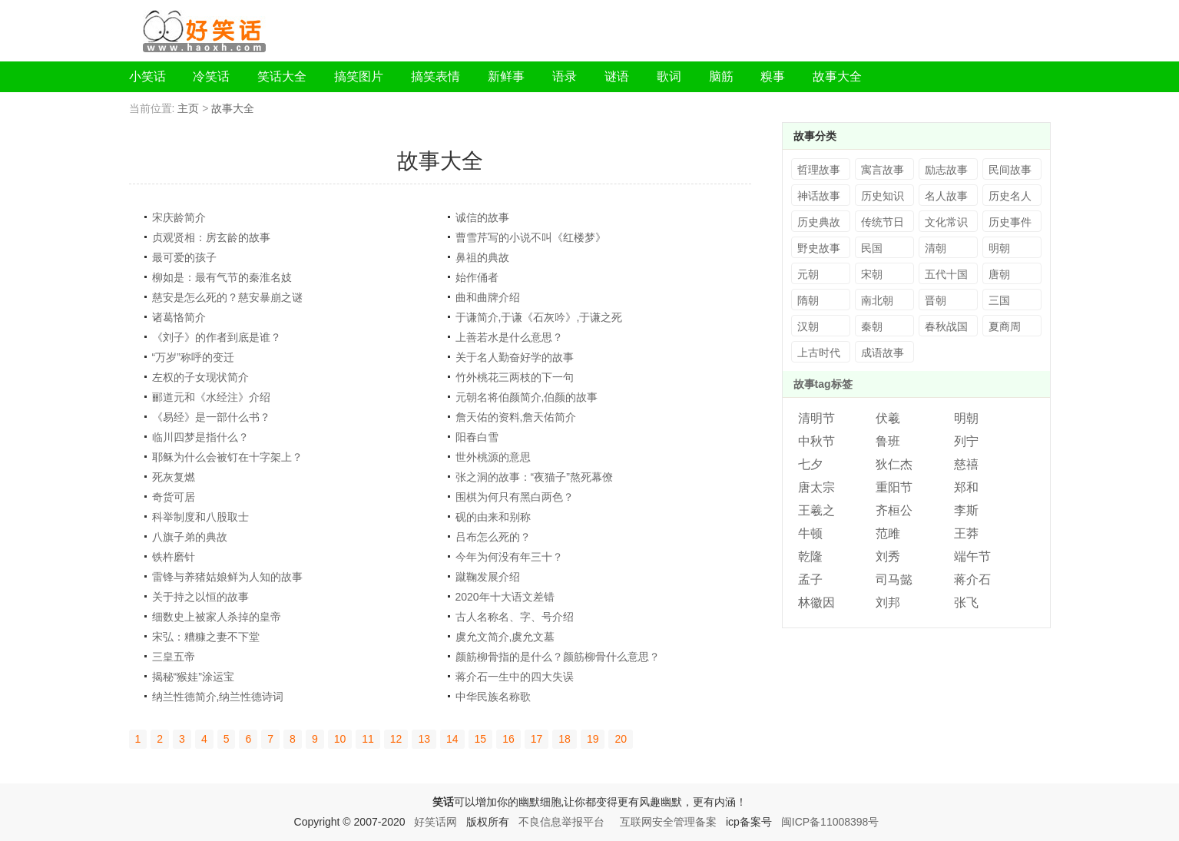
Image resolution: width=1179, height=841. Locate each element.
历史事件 (1010, 222)
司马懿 (894, 579)
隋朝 (808, 300)
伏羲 (888, 418)
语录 (564, 76)
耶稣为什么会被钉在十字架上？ (227, 457)
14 (452, 739)
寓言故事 (882, 170)
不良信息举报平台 (561, 822)
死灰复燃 (173, 477)
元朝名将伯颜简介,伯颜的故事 (526, 397)
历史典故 (818, 222)
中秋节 (816, 441)
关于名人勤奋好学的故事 (514, 357)
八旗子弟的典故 (189, 537)
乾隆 (810, 556)
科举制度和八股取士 (200, 517)
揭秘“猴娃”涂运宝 (193, 676)
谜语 (616, 76)
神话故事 (818, 196)
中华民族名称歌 (493, 696)
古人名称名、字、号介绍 (514, 617)
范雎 (888, 533)
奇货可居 (173, 497)
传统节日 (882, 222)
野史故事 (818, 248)
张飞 (966, 602)
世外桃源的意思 (493, 457)
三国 (999, 300)
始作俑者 (476, 277)
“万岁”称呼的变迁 (193, 357)
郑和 (966, 487)
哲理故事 (818, 170)
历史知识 (882, 196)
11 (368, 739)
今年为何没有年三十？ (509, 557)
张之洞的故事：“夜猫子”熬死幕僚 (534, 477)
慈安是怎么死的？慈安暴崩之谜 (227, 297)
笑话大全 (281, 76)
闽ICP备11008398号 (830, 822)
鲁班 (888, 441)
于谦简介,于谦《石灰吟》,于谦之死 (539, 317)
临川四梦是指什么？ (200, 437)
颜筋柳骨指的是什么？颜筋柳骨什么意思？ (557, 657)
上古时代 (818, 352)
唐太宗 (816, 487)
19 (593, 739)
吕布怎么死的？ (493, 537)
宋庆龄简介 (179, 217)
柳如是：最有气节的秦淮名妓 (222, 277)
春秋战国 (946, 326)
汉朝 (808, 326)
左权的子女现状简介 (200, 377)
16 (508, 739)
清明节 (816, 418)
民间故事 (1010, 170)
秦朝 (872, 326)
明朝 (999, 248)
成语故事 (882, 352)
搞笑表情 (435, 76)
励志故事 (946, 170)
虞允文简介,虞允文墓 (505, 637)
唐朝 (999, 274)
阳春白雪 (476, 437)
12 (396, 739)
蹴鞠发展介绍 (487, 577)
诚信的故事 (482, 217)
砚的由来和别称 (493, 517)
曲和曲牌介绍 (487, 297)
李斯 (966, 510)
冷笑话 (211, 76)
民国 (872, 248)
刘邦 (888, 602)
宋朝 (872, 274)
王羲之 (816, 510)
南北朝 (877, 300)
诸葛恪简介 (179, 317)
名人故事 (946, 196)
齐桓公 (894, 510)
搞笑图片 (358, 76)
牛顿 (810, 533)
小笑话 (147, 76)
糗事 (772, 76)
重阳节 (894, 487)
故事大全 (837, 76)
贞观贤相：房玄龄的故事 (211, 237)
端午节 (972, 556)
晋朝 (935, 300)
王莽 (966, 533)
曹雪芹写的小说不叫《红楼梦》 (530, 237)
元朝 (808, 274)
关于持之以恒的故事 (200, 597)
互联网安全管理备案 (668, 822)
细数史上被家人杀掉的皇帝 (216, 617)
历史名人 (1010, 196)
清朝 (935, 248)
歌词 (669, 76)
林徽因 (816, 602)
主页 (188, 108)
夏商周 (1005, 326)
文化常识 (946, 222)
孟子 (810, 579)
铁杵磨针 (173, 557)
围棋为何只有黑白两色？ (514, 497)
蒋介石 (972, 579)
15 (481, 739)
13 (424, 739)
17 (537, 739)
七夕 (810, 464)
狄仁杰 (894, 464)
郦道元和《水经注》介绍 (211, 397)
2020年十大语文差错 (505, 597)
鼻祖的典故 (482, 257)
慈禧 (966, 464)
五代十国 (946, 274)
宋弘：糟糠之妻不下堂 (206, 637)
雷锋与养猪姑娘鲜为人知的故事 (227, 577)
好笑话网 (435, 822)
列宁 (966, 441)
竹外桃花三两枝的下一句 (514, 377)
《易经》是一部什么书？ (211, 417)
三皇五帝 (173, 657)
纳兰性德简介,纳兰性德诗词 (218, 696)
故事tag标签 (823, 384)
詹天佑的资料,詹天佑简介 (516, 417)
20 (620, 739)
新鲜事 (506, 76)
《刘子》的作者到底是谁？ (216, 337)
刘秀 (888, 556)
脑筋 (721, 76)
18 (564, 739)
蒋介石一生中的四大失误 (514, 676)
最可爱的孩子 (184, 257)
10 (340, 739)
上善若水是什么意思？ (509, 337)
